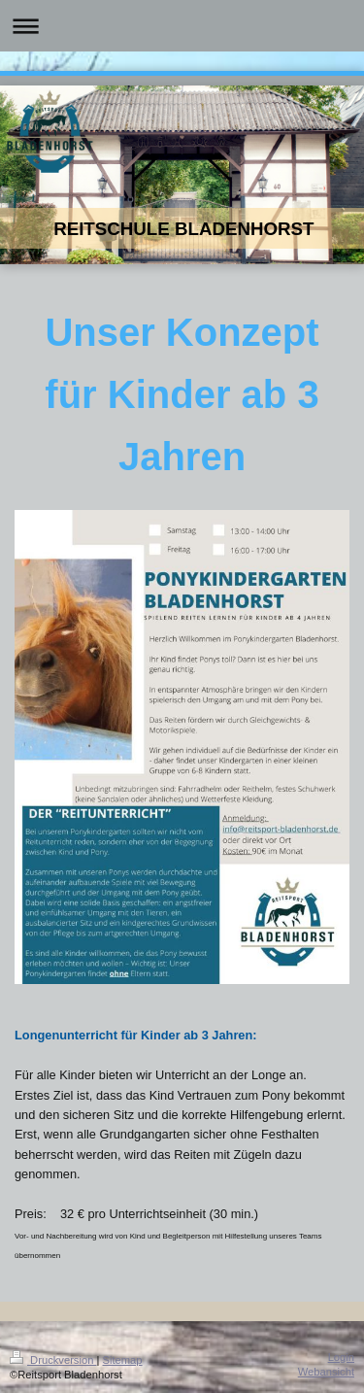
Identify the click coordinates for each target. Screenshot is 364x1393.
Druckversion (53, 1360)
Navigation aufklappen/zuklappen (182, 26)
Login (341, 1357)
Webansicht (326, 1371)
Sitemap (123, 1360)
